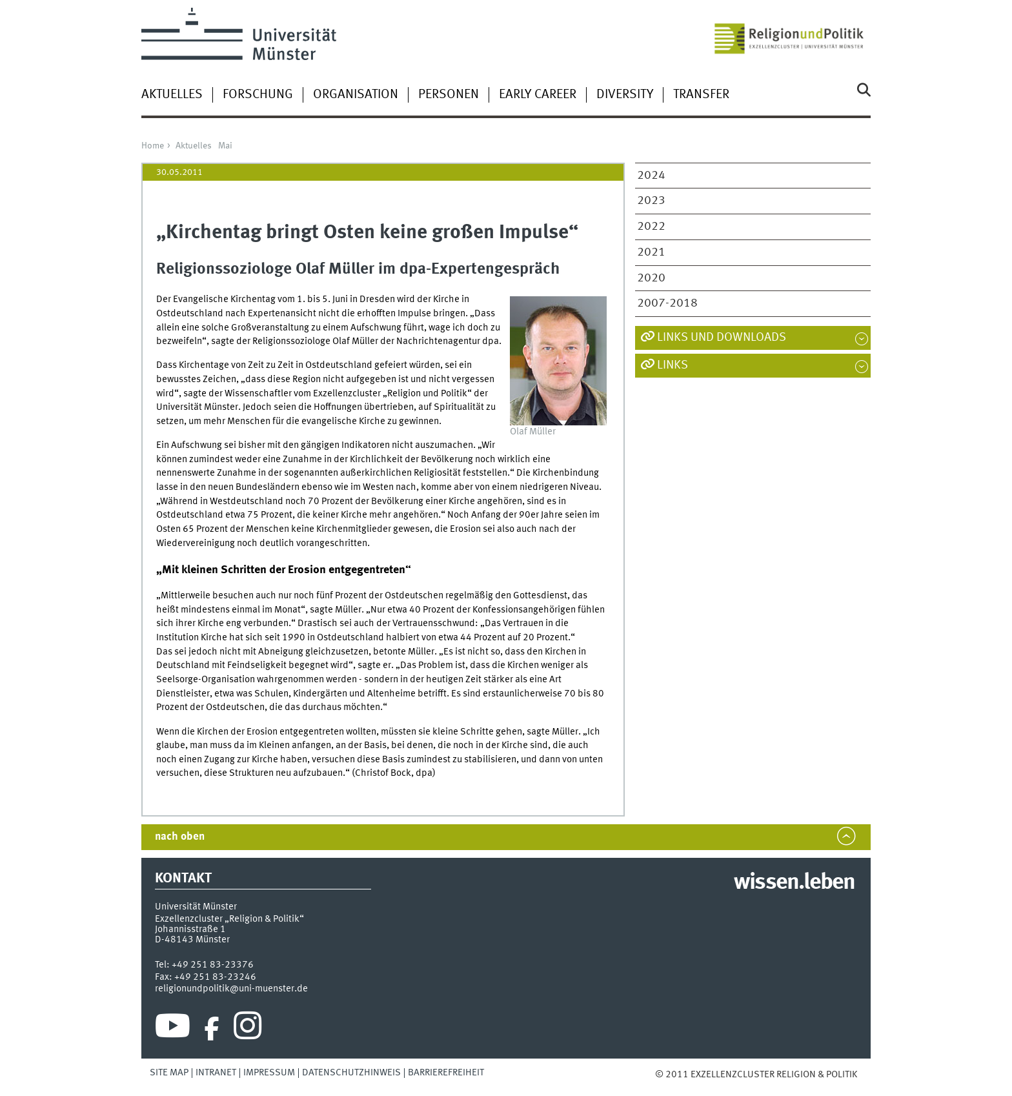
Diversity (624, 94)
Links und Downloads (721, 337)
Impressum (269, 1073)
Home (152, 145)
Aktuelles (172, 94)
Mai (225, 145)
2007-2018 (667, 303)
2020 (651, 278)
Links (672, 365)
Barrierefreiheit (446, 1073)
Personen (448, 94)
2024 (651, 175)
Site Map (169, 1073)
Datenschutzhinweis (351, 1073)
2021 (651, 252)
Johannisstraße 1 (190, 929)
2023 (651, 201)
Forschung (258, 94)
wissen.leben (794, 883)
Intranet (216, 1073)
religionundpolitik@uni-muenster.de (231, 989)
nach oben (180, 836)
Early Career (537, 94)
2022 (651, 226)
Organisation (355, 94)
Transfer (701, 94)
